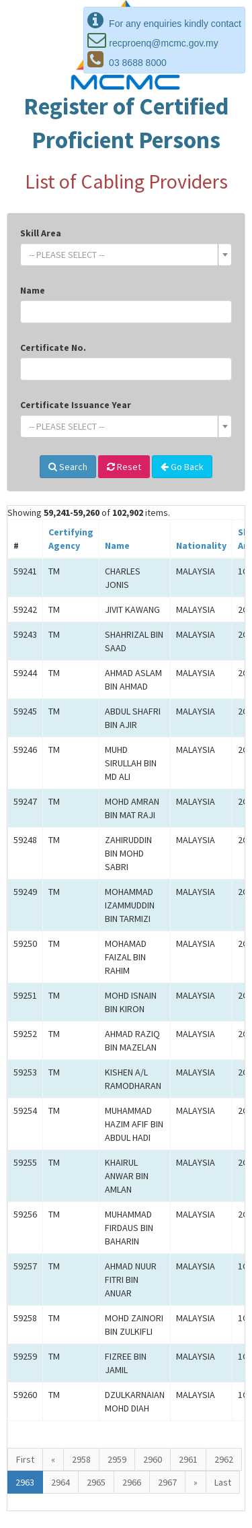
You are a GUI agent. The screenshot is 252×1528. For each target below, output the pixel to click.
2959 (117, 1459)
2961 (188, 1459)
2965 (96, 1482)
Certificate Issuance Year (75, 405)
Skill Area (40, 233)
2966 (131, 1482)
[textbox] (122, 254)
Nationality (201, 545)
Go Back (182, 467)
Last (222, 1482)
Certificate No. (53, 347)
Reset (124, 467)
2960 (152, 1459)
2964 (60, 1482)
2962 (223, 1459)
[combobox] (126, 254)
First (25, 1459)
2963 (24, 1482)
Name (32, 290)
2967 (167, 1482)
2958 (81, 1459)
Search (67, 467)
